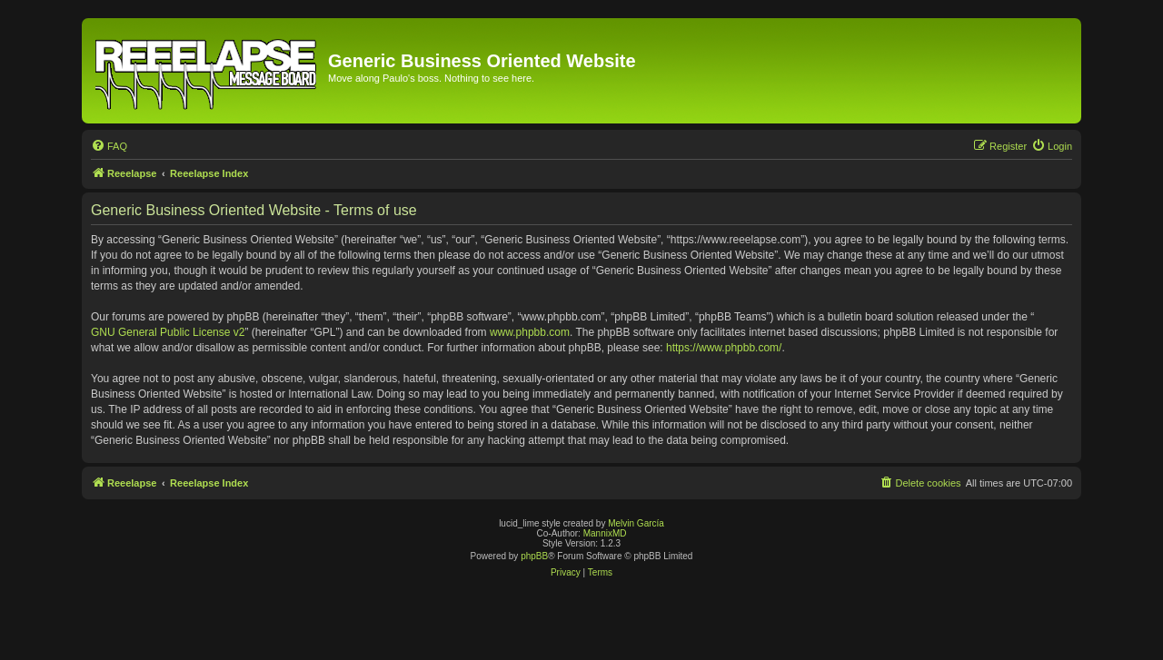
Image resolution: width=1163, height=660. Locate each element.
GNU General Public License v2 (167, 332)
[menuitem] (109, 146)
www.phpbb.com (530, 332)
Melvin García (636, 523)
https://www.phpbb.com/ (723, 347)
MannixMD (605, 533)
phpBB (534, 556)
